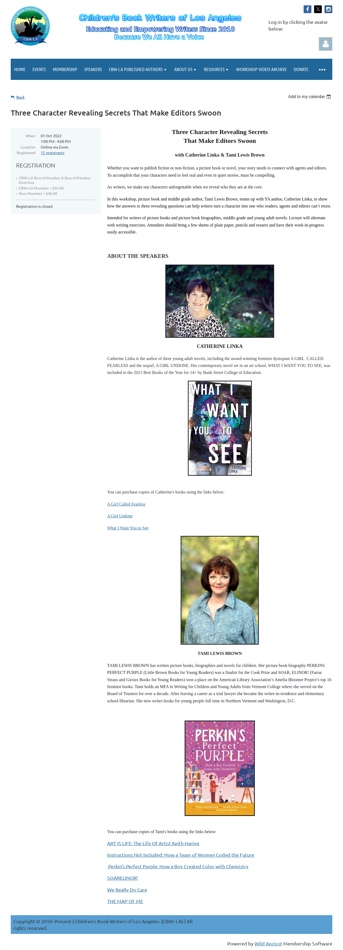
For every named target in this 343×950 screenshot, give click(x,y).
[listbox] (310, 96)
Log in (325, 44)
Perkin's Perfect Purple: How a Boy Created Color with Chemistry (177, 866)
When (30, 135)
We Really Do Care (127, 889)
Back (20, 97)
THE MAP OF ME (125, 901)
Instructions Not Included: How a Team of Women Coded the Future (180, 855)
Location (28, 146)
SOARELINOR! (122, 878)
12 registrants (52, 152)
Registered (26, 152)
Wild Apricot (268, 943)
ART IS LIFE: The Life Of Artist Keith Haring (153, 843)
